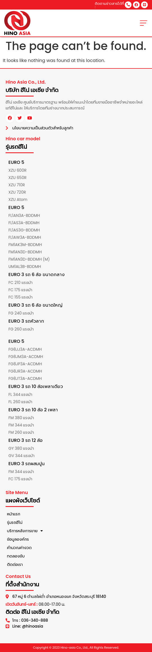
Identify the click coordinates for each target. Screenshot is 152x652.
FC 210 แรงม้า (20, 282)
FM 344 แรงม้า (21, 425)
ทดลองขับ (16, 556)
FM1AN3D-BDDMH (25, 252)
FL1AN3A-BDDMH (24, 215)
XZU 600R (17, 170)
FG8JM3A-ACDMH (25, 356)
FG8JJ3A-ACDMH (25, 349)
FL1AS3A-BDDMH (24, 223)
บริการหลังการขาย (25, 531)
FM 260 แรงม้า (21, 432)
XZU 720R (17, 192)
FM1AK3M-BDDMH (25, 244)
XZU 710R (16, 185)
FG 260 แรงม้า (21, 329)
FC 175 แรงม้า (20, 290)
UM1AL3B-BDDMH (24, 266)
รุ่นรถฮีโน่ (14, 522)
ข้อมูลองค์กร (18, 539)
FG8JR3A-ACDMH (25, 371)
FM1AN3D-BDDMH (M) (29, 259)
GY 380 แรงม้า (21, 448)
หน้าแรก (13, 514)
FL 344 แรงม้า (20, 394)
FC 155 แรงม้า (20, 297)
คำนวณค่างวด (19, 547)
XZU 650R (17, 177)
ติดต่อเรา (15, 564)
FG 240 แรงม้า (21, 313)
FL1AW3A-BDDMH (24, 237)
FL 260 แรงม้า (20, 402)
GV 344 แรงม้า (21, 455)
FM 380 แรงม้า (21, 418)
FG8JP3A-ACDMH (25, 364)
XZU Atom (17, 199)
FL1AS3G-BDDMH (24, 230)
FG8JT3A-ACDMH (25, 378)
